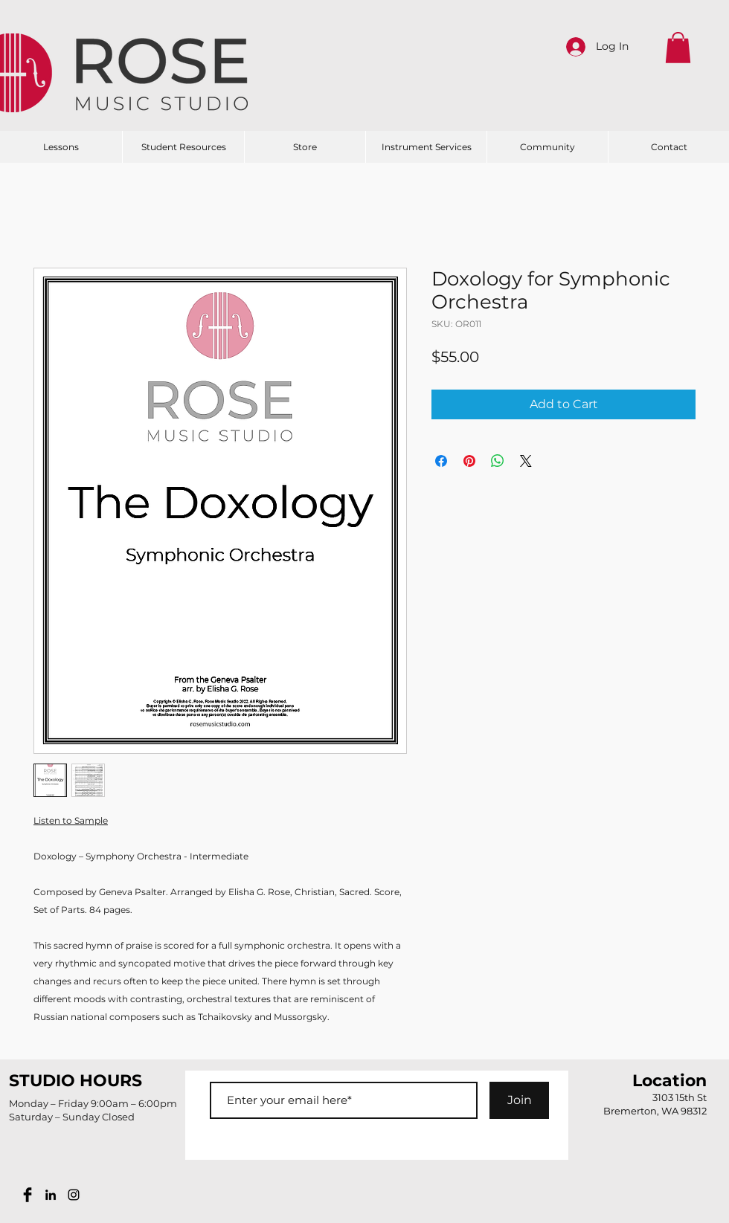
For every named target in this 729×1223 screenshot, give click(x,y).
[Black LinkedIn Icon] (50, 1194)
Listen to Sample (70, 820)
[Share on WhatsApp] (498, 461)
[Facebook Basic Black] (27, 1194)
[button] (678, 47)
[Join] (519, 1100)
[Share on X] (526, 461)
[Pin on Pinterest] (469, 461)
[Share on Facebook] (441, 461)
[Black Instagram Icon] (73, 1194)
